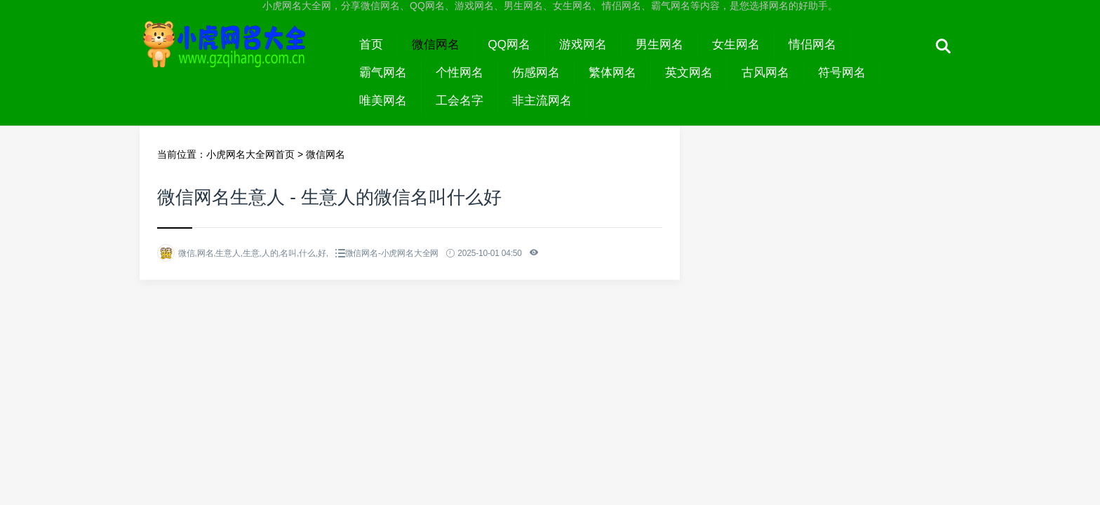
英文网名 (689, 72)
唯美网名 (383, 100)
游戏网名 (583, 44)
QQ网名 (509, 44)
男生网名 (659, 44)
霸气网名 (383, 72)
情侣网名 (812, 44)
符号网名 (842, 72)
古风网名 (765, 72)
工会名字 (459, 100)
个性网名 (459, 72)
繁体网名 (612, 72)
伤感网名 (536, 72)
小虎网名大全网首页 (250, 154)
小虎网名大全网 (242, 57)
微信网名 (436, 44)
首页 (371, 44)
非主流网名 (542, 100)
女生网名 (736, 44)
